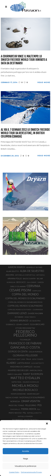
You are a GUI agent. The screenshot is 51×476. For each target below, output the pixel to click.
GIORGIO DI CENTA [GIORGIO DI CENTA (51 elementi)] (18, 351)
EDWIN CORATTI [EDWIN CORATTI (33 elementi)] (22, 324)
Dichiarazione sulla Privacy (31, 472)
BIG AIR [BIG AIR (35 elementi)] (40, 278)
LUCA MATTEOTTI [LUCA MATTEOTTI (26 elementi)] (37, 363)
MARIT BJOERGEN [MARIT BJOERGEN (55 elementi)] (33, 374)
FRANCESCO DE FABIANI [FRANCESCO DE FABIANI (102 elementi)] (25, 343)
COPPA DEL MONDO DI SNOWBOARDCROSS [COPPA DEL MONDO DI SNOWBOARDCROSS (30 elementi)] (25, 302)
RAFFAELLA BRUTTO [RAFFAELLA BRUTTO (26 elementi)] (34, 413)
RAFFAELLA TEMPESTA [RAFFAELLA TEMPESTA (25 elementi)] (25, 416)
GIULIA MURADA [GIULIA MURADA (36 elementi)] (35, 352)
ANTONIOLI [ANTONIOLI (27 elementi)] (40, 275)
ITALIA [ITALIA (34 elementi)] (28, 359)
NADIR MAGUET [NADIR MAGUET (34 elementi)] (33, 394)
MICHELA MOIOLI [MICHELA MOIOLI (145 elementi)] (25, 385)
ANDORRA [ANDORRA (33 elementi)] (10, 275)
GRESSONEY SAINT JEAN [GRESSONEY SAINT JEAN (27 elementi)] (16, 359)
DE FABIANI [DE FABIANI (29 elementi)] (19, 317)
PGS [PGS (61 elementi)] (39, 405)
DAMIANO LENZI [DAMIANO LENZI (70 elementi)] (17, 313)
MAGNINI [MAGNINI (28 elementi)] (37, 367)
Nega (25, 458)
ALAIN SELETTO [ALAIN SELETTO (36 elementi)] (12, 271)
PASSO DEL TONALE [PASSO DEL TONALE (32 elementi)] (16, 405)
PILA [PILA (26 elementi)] (38, 409)
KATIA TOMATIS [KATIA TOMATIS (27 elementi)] (37, 359)
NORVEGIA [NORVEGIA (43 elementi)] (15, 401)
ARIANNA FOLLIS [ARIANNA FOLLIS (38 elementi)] (14, 278)
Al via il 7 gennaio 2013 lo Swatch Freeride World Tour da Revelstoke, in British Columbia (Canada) (25, 133)
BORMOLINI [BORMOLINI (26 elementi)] (11, 282)
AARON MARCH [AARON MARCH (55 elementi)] (16, 267)
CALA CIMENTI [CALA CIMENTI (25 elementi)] (31, 282)
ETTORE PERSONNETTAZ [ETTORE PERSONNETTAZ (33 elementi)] (25, 328)
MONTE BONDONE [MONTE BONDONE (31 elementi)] (18, 394)
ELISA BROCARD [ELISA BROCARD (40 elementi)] (37, 324)
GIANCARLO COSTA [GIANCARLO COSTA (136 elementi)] (25, 347)
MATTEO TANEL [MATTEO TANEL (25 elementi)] (17, 382)
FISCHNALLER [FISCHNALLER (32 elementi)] (25, 340)
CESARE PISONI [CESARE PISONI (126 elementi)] (20, 290)
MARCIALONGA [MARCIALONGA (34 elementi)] (36, 370)
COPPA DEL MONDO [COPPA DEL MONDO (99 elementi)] (25, 294)
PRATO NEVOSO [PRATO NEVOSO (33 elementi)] (15, 413)
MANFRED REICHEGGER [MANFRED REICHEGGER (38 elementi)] (18, 370)
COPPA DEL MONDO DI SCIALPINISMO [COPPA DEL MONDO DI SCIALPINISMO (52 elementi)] (25, 298)
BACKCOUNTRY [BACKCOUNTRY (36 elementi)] (29, 278)
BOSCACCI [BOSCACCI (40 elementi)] (21, 282)
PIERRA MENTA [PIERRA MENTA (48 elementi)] (28, 409)
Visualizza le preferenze (25, 466)
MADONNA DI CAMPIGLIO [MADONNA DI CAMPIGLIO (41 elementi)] (21, 366)
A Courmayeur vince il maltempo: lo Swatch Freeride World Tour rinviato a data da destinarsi (24, 60)
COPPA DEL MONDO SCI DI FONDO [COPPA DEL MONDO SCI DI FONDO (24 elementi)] (19, 309)
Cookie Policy (14, 472)
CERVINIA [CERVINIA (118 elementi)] (33, 286)
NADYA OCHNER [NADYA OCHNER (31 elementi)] (12, 397)
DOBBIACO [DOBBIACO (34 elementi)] (10, 324)
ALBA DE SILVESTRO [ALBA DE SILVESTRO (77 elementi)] (32, 270)
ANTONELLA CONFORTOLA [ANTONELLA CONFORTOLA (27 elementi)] (25, 275)
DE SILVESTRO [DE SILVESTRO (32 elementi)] (35, 321)
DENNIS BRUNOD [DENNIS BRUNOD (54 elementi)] (19, 320)
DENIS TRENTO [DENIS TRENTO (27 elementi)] (30, 317)
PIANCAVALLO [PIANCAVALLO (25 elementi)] (15, 409)
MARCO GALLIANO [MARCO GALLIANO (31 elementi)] (14, 374)
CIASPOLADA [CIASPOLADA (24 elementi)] (36, 291)
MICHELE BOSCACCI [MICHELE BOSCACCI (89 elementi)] (25, 389)
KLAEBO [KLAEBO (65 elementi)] (11, 362)
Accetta (25, 451)
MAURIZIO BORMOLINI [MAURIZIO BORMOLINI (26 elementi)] (31, 382)
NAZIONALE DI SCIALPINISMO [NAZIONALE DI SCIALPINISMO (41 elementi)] (32, 397)
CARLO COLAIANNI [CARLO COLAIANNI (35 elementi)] (18, 286)
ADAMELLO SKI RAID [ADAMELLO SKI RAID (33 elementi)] (34, 267)
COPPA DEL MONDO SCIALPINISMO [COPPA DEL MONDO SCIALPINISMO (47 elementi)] (25, 306)
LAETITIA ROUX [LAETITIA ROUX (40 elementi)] (23, 363)
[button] (47, 423)
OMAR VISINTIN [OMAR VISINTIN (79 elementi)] (30, 401)
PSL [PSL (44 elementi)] (24, 413)
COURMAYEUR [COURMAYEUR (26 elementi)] (38, 309)
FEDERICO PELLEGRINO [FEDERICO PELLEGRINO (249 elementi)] (25, 333)
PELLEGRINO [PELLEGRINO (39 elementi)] (30, 405)
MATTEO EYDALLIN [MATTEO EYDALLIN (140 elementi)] (25, 378)
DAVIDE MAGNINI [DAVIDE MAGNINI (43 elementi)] (35, 313)
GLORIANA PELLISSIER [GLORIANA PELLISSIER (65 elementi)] (25, 355)
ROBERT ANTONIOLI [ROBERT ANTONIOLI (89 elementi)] (25, 420)
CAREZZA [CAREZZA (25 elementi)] (40, 282)
